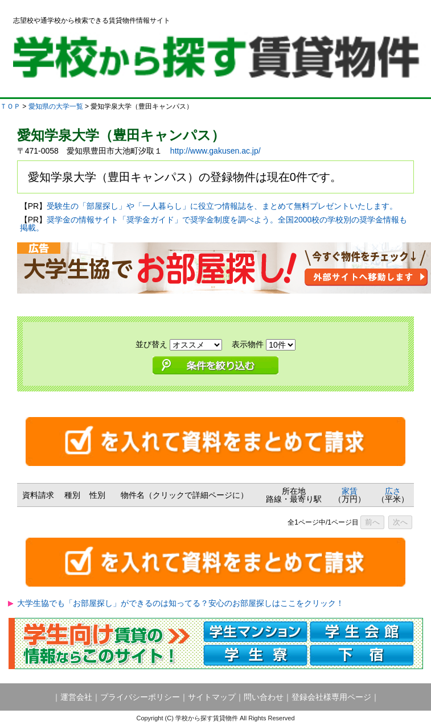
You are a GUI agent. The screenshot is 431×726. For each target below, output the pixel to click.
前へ (372, 522)
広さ (393, 491)
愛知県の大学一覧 (55, 106)
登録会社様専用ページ (331, 697)
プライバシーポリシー (140, 697)
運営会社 (76, 697)
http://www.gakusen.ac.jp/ (215, 150)
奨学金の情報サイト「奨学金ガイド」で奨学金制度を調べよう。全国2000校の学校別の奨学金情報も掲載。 (214, 223)
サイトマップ (212, 697)
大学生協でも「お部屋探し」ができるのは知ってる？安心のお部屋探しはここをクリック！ (180, 603)
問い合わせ (264, 697)
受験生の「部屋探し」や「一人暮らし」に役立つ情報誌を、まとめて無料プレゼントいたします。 (222, 206)
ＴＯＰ (10, 106)
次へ (400, 522)
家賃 (350, 491)
